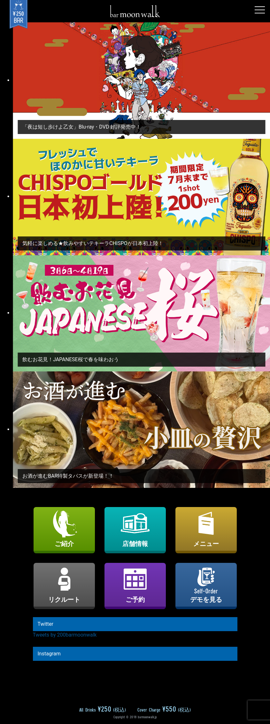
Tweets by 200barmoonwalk (65, 635)
